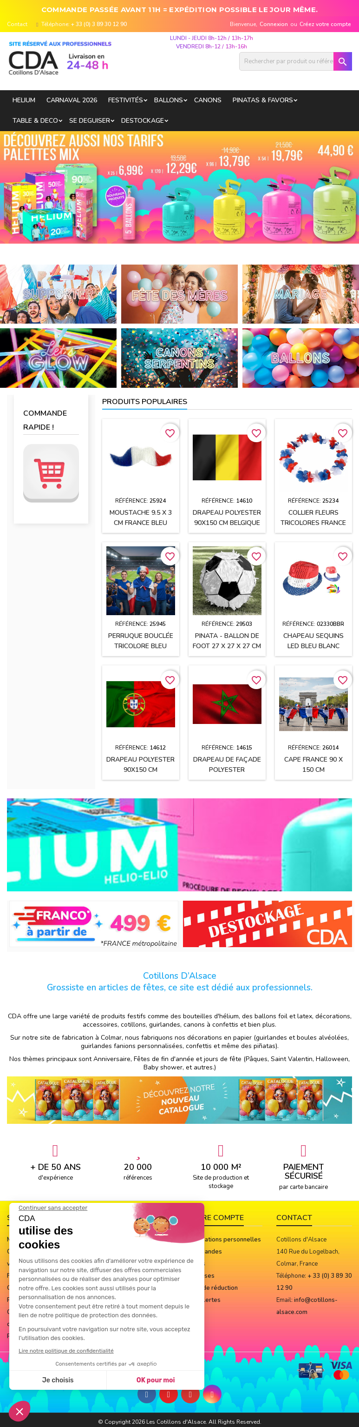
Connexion (274, 24)
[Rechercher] (295, 61)
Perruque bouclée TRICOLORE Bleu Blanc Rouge (140, 646)
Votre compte (215, 1218)
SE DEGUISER (89, 120)
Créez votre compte (325, 24)
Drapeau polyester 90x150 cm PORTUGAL (140, 769)
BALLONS (168, 100)
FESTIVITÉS (125, 100)
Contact (17, 24)
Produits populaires (144, 402)
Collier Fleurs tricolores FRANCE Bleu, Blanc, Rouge (313, 523)
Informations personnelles (224, 1239)
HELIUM (24, 100)
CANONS (208, 100)
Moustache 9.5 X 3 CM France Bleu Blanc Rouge (141, 523)
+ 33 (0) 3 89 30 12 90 (99, 24)
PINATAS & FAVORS (263, 100)
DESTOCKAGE (142, 120)
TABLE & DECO (35, 120)
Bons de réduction (212, 1288)
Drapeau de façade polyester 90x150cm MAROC (227, 769)
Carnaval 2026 (71, 100)
